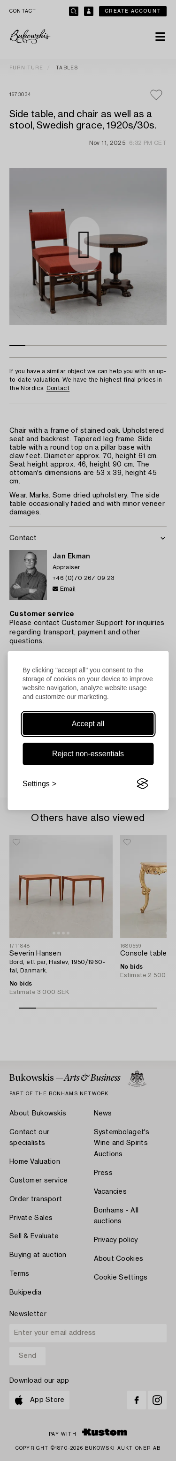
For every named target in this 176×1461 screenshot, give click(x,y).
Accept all (88, 724)
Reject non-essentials (88, 754)
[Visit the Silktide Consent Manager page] (142, 784)
